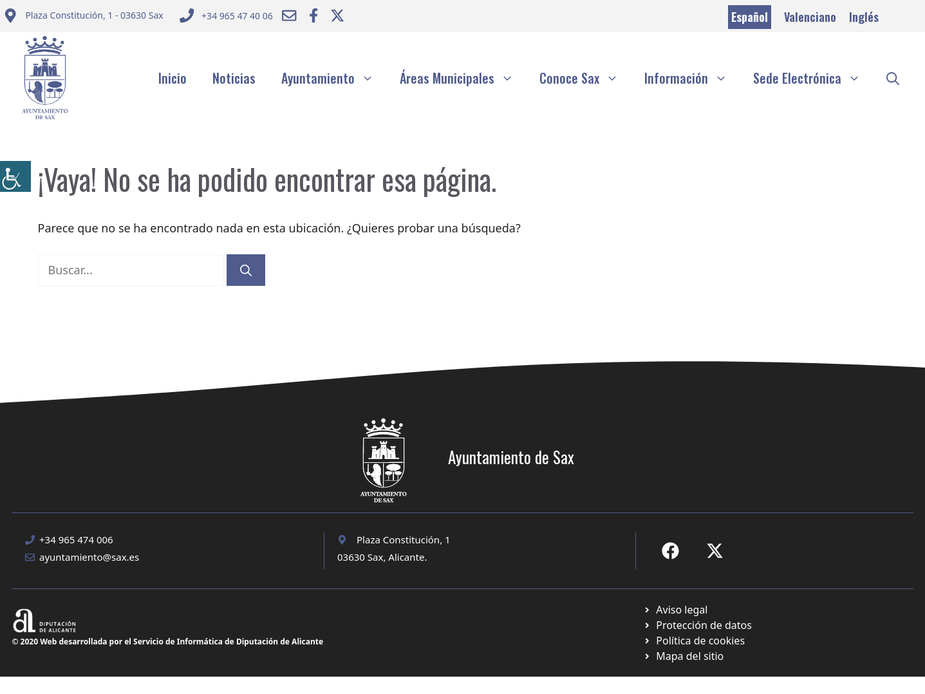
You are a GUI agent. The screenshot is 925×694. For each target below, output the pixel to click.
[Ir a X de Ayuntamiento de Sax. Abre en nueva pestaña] (714, 550)
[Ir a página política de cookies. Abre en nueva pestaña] (697, 625)
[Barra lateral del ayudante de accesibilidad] (15, 176)
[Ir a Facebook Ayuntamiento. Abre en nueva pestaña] (313, 15)
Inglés (864, 16)
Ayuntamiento (334, 78)
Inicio (172, 78)
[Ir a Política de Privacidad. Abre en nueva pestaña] (675, 609)
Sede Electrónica (813, 78)
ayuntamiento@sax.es (89, 556)
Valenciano (810, 16)
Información (692, 78)
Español (749, 16)
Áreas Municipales (463, 78)
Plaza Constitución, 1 (404, 539)
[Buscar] (246, 270)
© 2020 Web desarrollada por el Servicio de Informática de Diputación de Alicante (168, 641)
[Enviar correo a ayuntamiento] (83, 17)
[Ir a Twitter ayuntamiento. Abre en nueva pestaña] (337, 15)
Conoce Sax (585, 78)
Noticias (234, 78)
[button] (893, 78)
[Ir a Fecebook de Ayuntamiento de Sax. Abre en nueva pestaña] (670, 550)
